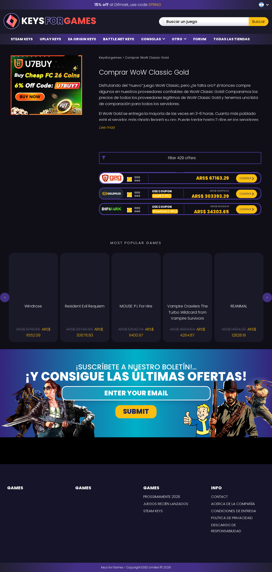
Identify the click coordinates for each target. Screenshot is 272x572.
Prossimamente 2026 (161, 496)
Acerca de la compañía (233, 503)
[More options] (180, 158)
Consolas (153, 39)
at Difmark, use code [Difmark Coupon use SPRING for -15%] (127, 4)
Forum (199, 39)
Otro (179, 39)
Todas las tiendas (231, 39)
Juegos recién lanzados (165, 503)
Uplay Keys (50, 39)
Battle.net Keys (118, 39)
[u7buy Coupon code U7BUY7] (46, 84)
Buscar (258, 21)
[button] (5, 297)
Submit (136, 411)
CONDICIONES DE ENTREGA (233, 510)
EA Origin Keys (82, 39)
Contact (219, 496)
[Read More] (180, 127)
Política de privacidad (232, 517)
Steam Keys (22, 39)
